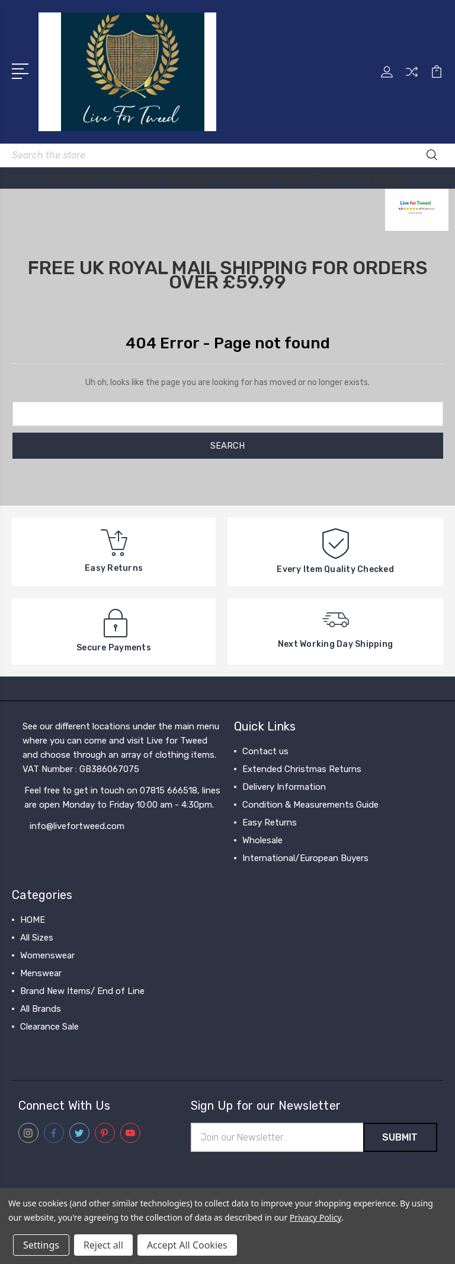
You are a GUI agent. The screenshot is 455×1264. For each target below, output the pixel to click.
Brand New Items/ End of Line (82, 991)
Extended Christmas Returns (301, 769)
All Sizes (36, 937)
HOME (32, 919)
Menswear (41, 973)
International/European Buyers (305, 858)
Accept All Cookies (187, 1245)
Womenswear (47, 955)
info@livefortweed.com (77, 826)
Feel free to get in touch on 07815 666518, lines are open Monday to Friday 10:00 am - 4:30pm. (122, 797)
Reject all (103, 1245)
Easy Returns (269, 822)
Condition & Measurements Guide (310, 804)
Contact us (265, 751)
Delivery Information (284, 787)
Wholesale (262, 840)
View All (36, 1044)
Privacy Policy (315, 1217)
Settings (41, 1245)
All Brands (40, 1008)
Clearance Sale (49, 1026)
